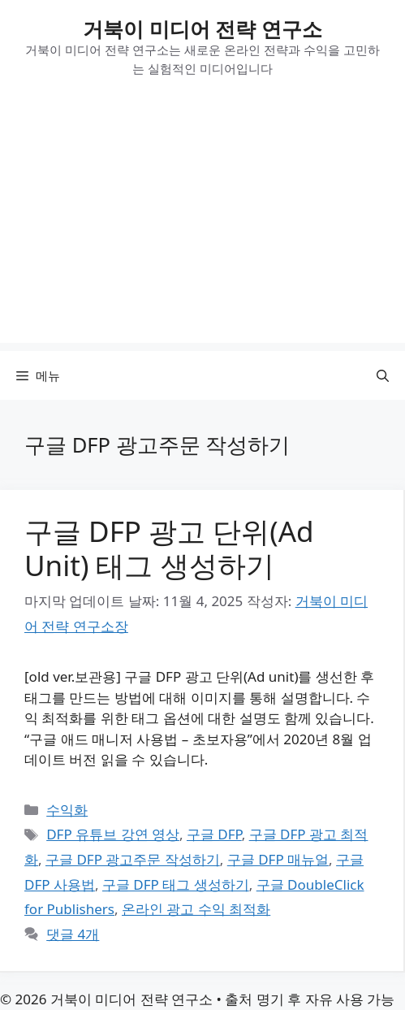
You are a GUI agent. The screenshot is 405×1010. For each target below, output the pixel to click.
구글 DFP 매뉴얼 (278, 859)
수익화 (67, 809)
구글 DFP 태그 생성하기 (175, 884)
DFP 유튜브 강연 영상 (112, 834)
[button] (382, 375)
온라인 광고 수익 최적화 (196, 908)
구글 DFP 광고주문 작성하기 (132, 859)
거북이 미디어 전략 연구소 (202, 28)
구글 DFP (214, 834)
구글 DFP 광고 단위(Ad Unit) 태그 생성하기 (169, 548)
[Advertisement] (202, 229)
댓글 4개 (72, 934)
